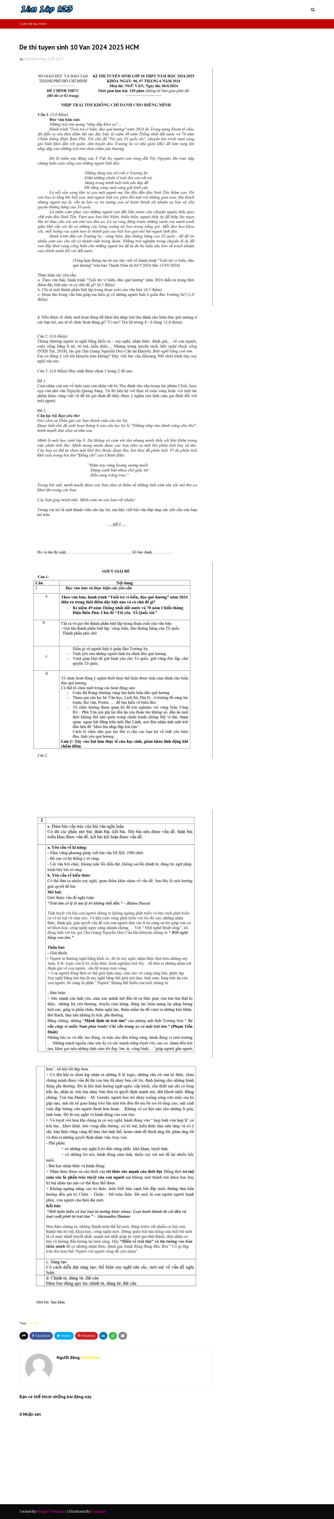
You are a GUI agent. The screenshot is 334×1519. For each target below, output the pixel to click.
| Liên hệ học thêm (33, 24)
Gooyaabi (98, 1511)
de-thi (33, 1323)
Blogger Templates (51, 1511)
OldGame (30, 59)
